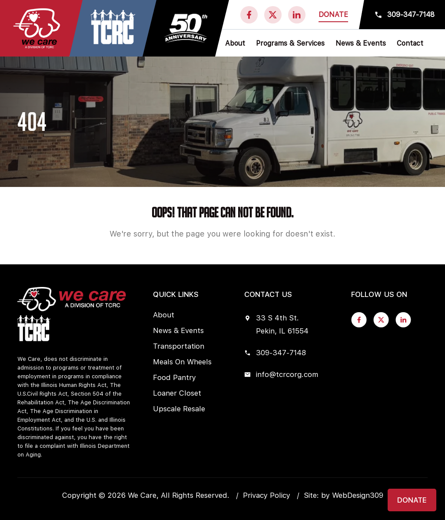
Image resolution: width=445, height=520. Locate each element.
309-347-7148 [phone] (275, 352)
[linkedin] (297, 14)
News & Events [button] (360, 43)
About (163, 314)
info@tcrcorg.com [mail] (281, 374)
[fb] (249, 14)
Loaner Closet (177, 393)
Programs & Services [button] (290, 43)
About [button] (235, 43)
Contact (410, 43)
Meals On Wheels (182, 361)
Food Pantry (174, 377)
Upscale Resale (179, 408)
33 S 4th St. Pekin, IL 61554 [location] (276, 324)
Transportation (178, 346)
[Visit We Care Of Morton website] (113, 29)
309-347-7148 (411, 14)
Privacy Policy (266, 495)
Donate (333, 14)
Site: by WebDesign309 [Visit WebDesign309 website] (343, 495)
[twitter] (273, 14)
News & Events (178, 330)
